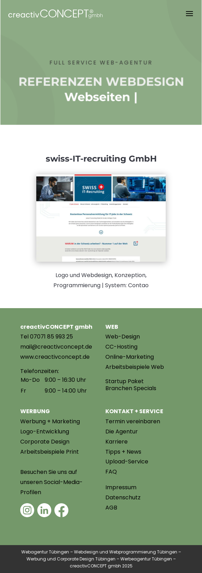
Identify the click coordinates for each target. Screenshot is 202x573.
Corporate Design (44, 442)
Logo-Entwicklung (44, 431)
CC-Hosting (121, 347)
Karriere (116, 442)
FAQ (111, 472)
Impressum (120, 487)
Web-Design (122, 337)
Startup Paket (124, 381)
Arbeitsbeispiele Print (49, 452)
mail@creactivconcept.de (56, 347)
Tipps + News (123, 452)
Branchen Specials (130, 388)
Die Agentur (121, 431)
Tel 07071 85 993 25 (46, 337)
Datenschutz (123, 497)
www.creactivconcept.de (55, 357)
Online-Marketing (129, 357)
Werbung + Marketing (50, 421)
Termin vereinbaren (132, 421)
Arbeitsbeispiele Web (134, 367)
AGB (111, 508)
